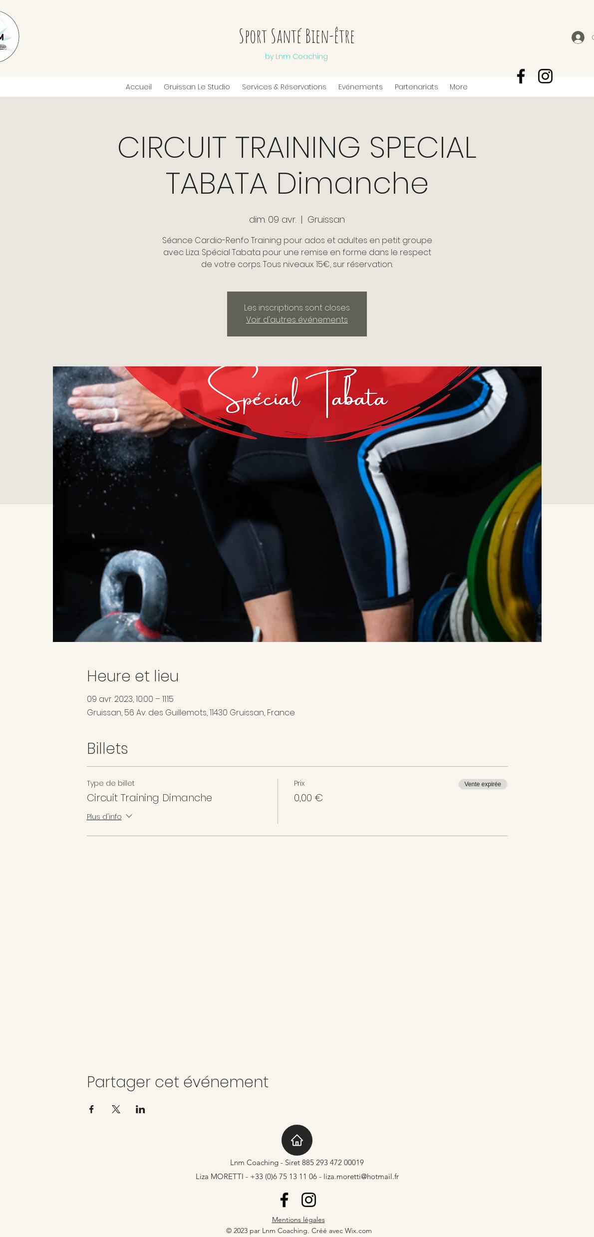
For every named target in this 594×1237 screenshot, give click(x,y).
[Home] (297, 1140)
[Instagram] (545, 76)
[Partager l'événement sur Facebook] (91, 1109)
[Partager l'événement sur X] (116, 1109)
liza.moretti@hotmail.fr (361, 1176)
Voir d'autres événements (297, 319)
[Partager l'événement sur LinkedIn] (140, 1109)
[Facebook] (521, 76)
